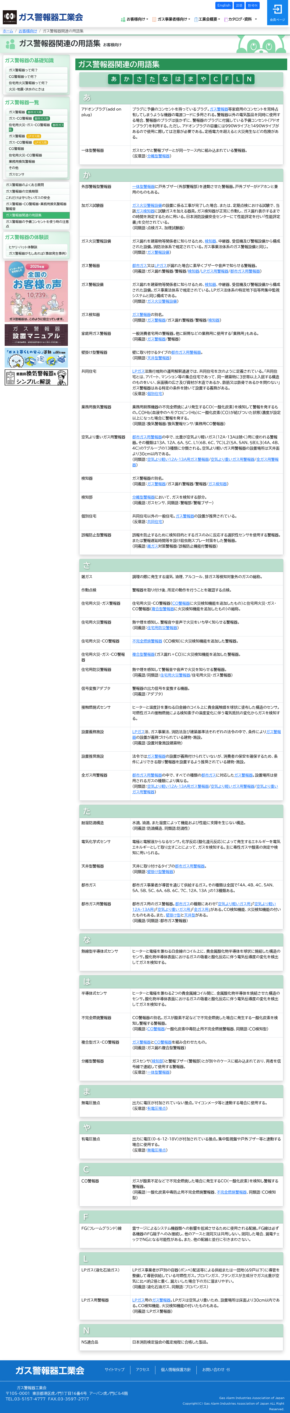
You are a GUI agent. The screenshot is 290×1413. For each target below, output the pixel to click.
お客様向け (28, 31)
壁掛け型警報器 (160, 872)
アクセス (143, 1369)
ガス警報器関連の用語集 (24, 215)
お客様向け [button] (133, 19)
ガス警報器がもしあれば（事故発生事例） (38, 253)
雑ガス (152, 546)
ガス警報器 (26, 112)
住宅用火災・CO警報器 (25, 155)
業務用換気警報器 (22, 161)
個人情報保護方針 (176, 1369)
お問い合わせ (216, 1369)
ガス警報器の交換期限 (22, 191)
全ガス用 (201, 909)
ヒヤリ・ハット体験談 (23, 247)
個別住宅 (154, 394)
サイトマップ (115, 1369)
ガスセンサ (16, 174)
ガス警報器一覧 (22, 102)
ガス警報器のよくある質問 (25, 185)
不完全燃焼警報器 (147, 641)
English (224, 5)
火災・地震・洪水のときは (27, 89)
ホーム (8, 31)
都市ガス (139, 265)
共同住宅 (154, 522)
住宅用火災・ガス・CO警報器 (36, 127)
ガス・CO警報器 (29, 118)
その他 (13, 168)
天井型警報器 (158, 358)
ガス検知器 (145, 211)
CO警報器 (16, 148)
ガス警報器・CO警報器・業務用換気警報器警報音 (36, 206)
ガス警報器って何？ (23, 70)
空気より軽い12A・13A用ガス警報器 (178, 459)
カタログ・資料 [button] (239, 19)
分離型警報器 (158, 156)
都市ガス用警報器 (245, 271)
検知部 (157, 1061)
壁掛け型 (173, 915)
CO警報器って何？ (23, 76)
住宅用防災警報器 (162, 628)
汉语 (239, 5)
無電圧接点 (156, 1150)
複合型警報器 (163, 609)
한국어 (253, 5)
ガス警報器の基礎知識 (29, 60)
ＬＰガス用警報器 (214, 271)
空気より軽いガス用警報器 (233, 786)
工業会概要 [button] (205, 19)
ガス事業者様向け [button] (169, 19)
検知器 (210, 241)
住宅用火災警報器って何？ (28, 83)
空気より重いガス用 (173, 909)
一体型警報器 (143, 186)
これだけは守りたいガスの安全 (28, 197)
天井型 (189, 915)
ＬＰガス (160, 265)
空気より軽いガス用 (234, 904)
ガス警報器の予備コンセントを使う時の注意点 (37, 224)
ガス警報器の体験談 (27, 237)
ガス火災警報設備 (147, 205)
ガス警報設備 (158, 252)
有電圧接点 (156, 1108)
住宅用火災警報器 (175, 675)
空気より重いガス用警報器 (233, 459)
